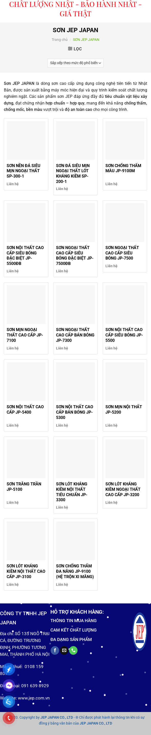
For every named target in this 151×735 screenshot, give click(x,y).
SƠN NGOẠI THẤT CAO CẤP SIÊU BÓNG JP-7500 (122, 253)
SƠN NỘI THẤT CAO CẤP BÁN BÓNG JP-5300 (74, 412)
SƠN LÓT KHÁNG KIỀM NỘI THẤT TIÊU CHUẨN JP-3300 (71, 492)
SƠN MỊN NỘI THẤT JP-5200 (123, 409)
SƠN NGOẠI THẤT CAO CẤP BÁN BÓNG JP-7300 (75, 335)
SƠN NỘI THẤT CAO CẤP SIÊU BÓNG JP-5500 (124, 335)
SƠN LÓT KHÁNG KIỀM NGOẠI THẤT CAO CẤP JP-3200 (123, 489)
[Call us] (73, 650)
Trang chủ (60, 40)
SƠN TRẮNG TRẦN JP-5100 (24, 487)
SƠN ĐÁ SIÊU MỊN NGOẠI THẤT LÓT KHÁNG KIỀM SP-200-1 (73, 173)
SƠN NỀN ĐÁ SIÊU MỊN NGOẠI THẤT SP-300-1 (23, 171)
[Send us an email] (64, 650)
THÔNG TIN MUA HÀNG (73, 620)
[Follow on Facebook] (55, 650)
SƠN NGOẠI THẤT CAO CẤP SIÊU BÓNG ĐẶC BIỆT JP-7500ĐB (74, 255)
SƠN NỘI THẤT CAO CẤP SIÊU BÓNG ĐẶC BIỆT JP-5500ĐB (25, 255)
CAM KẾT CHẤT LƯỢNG (73, 630)
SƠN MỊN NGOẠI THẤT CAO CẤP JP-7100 (25, 335)
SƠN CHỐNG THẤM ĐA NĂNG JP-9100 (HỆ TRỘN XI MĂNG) (75, 571)
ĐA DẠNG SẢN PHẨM (71, 639)
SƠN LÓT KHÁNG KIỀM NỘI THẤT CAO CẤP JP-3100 (26, 571)
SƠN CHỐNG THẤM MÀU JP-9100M (123, 168)
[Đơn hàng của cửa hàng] (75, 63)
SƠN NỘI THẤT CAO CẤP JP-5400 (25, 409)
